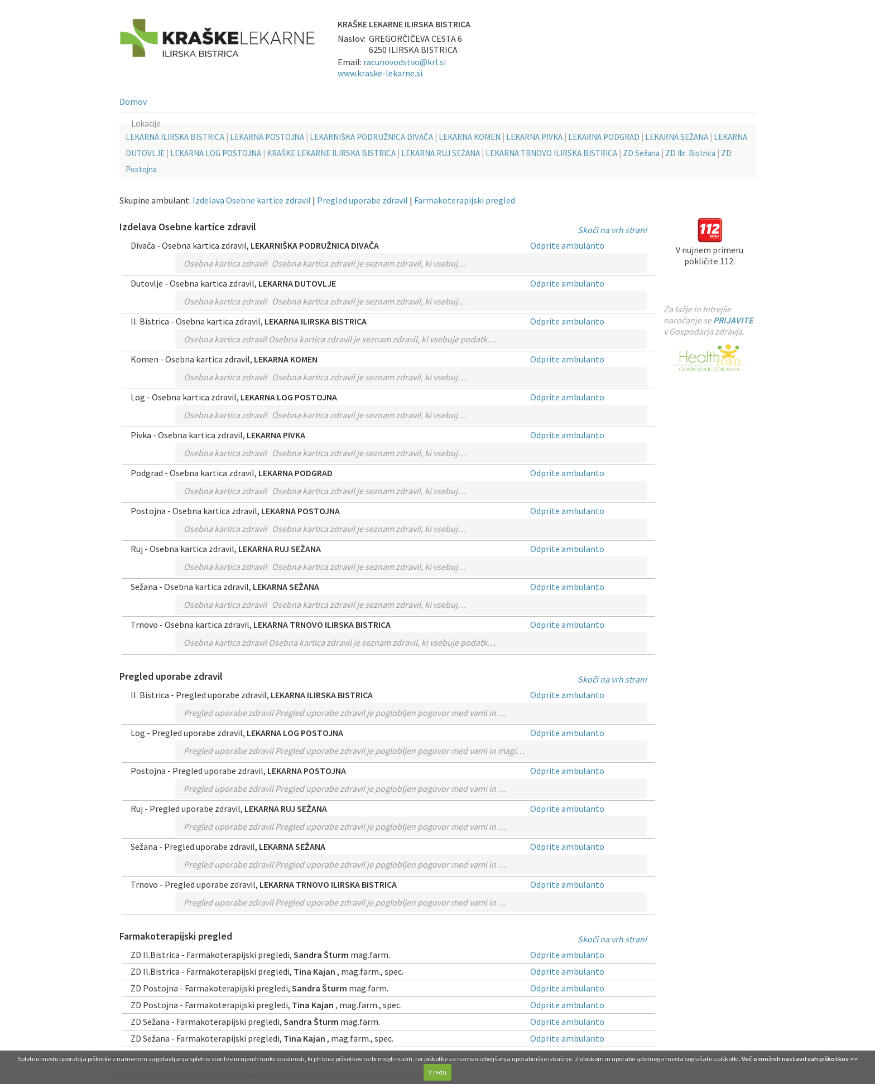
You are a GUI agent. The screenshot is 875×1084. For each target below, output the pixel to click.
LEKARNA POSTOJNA (267, 137)
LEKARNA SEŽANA (676, 137)
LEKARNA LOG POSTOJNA (215, 153)
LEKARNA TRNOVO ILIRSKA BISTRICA (551, 153)
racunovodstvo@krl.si (404, 61)
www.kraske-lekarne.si (380, 73)
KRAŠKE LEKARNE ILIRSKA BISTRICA (331, 153)
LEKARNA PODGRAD (604, 137)
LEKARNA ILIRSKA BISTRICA (175, 137)
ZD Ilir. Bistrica (690, 153)
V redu (437, 1072)
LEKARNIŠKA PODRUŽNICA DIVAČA (371, 137)
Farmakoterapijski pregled (464, 200)
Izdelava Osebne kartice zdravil (252, 200)
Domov (133, 101)
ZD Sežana (641, 153)
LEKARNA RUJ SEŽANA (440, 153)
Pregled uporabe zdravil (362, 200)
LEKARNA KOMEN (470, 137)
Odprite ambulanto (567, 245)
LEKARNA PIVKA (534, 137)
